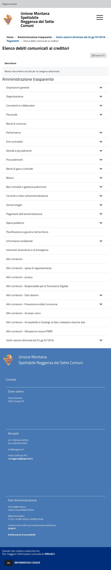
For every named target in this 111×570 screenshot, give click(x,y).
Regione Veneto (9, 4)
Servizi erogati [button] (14, 205)
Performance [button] (13, 133)
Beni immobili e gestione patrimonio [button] (26, 187)
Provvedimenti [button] (14, 160)
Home (10, 37)
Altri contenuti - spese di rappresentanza (28, 268)
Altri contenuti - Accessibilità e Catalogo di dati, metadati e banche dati (45, 322)
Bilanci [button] (10, 178)
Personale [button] (11, 115)
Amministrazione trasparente (35, 37)
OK (8, 563)
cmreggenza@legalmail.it (20, 458)
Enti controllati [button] (14, 142)
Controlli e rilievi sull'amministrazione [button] (27, 196)
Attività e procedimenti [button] (19, 151)
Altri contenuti (14, 259)
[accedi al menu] (99, 19)
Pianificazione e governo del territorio (27, 232)
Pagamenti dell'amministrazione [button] (24, 214)
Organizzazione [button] (14, 96)
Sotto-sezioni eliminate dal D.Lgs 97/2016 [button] (30, 340)
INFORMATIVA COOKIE (27, 563)
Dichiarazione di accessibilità (21, 534)
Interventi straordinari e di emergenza (27, 250)
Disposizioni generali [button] (17, 87)
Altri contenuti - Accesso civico (23, 313)
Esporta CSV (98, 55)
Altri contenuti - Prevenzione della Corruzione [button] (31, 304)
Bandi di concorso (16, 124)
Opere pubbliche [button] (15, 223)
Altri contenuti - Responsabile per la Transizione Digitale (37, 286)
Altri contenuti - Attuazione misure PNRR (29, 331)
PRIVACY (50, 554)
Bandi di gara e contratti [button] (19, 169)
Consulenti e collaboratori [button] (20, 105)
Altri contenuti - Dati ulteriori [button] (22, 295)
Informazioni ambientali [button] (19, 241)
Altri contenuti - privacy (19, 277)
